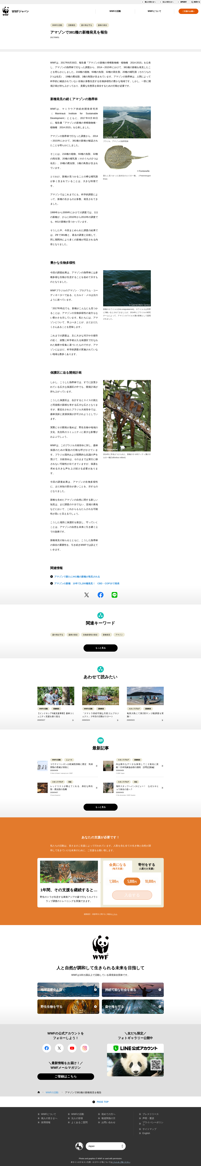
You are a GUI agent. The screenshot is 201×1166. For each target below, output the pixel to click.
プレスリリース (150, 1114)
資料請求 (183, 2)
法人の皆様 (77, 1118)
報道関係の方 (108, 1118)
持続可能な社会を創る (134, 992)
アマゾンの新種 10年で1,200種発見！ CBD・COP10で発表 (86, 583)
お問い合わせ (108, 1122)
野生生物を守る (70, 1009)
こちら (114, 914)
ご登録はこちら (66, 1076)
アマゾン (119, 635)
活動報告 (71, 25)
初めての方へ (108, 1114)
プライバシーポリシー (152, 1123)
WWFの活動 (115, 11)
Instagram (84, 1048)
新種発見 (106, 635)
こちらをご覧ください (121, 1162)
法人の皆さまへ (168, 2)
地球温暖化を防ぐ (70, 992)
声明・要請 (148, 1118)
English (146, 1133)
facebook (100, 594)
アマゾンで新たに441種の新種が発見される (77, 576)
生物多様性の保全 (90, 635)
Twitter (86, 594)
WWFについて (154, 11)
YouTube (72, 1048)
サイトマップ (149, 1129)
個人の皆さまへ (150, 2)
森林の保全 (102, 25)
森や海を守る (86, 25)
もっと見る (100, 648)
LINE (114, 594)
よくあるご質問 (79, 1122)
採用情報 (45, 1122)
